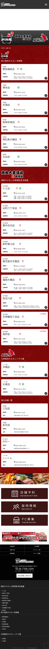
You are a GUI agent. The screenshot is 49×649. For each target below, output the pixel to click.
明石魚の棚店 (5, 626)
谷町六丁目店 (5, 593)
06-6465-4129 (19, 436)
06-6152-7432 (19, 237)
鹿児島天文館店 (6, 600)
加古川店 (4, 605)
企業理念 (12, 546)
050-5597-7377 (20, 213)
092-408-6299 (19, 291)
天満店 (4, 622)
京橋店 (4, 638)
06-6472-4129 (19, 92)
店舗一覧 (12, 550)
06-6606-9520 (19, 255)
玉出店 (4, 629)
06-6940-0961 (19, 378)
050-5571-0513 (20, 396)
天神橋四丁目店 (6, 608)
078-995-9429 (19, 144)
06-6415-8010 (19, 127)
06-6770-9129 (19, 193)
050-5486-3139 (20, 452)
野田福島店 (5, 617)
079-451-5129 (19, 346)
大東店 (4, 641)
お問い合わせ (24, 575)
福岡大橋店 (5, 603)
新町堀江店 (5, 598)
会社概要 (36, 546)
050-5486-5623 (20, 469)
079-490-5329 (19, 310)
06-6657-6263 (19, 161)
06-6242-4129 (19, 110)
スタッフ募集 (36, 553)
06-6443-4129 (19, 74)
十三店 (4, 591)
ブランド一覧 (36, 550)
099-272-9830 (19, 273)
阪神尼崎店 (5, 624)
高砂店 (4, 610)
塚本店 (4, 619)
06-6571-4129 (19, 419)
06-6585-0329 (19, 328)
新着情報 (12, 553)
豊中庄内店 (5, 596)
